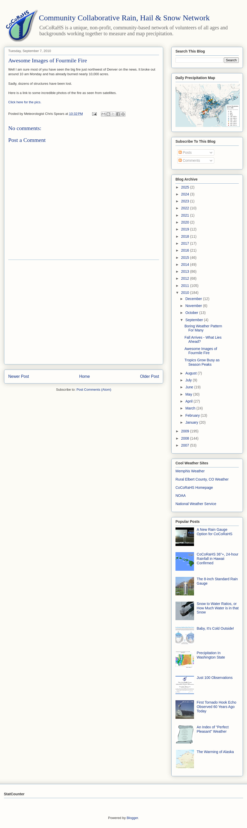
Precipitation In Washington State (211, 655)
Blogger (132, 818)
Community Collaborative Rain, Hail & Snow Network (124, 17)
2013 (185, 271)
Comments (189, 160)
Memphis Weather (190, 471)
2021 (185, 215)
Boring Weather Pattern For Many (203, 328)
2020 (185, 222)
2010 (185, 293)
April (189, 401)
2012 (185, 278)
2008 (185, 438)
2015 (185, 257)
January (192, 422)
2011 (185, 286)
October (192, 313)
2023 (185, 201)
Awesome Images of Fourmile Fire (200, 351)
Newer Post (18, 376)
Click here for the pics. (24, 102)
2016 (185, 250)
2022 (185, 208)
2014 (185, 264)
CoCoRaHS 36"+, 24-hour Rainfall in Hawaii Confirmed (218, 558)
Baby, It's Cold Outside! (215, 628)
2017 (185, 243)
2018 (185, 236)
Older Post (149, 376)
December (194, 299)
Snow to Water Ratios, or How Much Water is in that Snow (218, 608)
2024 (185, 194)
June (189, 387)
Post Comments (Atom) (93, 389)
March (190, 408)
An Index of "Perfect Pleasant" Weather (213, 729)
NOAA (180, 495)
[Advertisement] (48, 312)
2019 (185, 229)
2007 (185, 445)
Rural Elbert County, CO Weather (201, 479)
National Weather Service (195, 504)
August (191, 373)
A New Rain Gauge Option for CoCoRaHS (215, 531)
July (189, 380)
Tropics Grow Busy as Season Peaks (201, 362)
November (194, 306)
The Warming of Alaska (215, 752)
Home (84, 376)
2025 (185, 187)
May (189, 394)
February (193, 415)
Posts (185, 152)
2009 (185, 431)
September (194, 320)
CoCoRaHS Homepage (194, 487)
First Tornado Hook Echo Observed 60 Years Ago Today (216, 706)
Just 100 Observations (215, 678)
